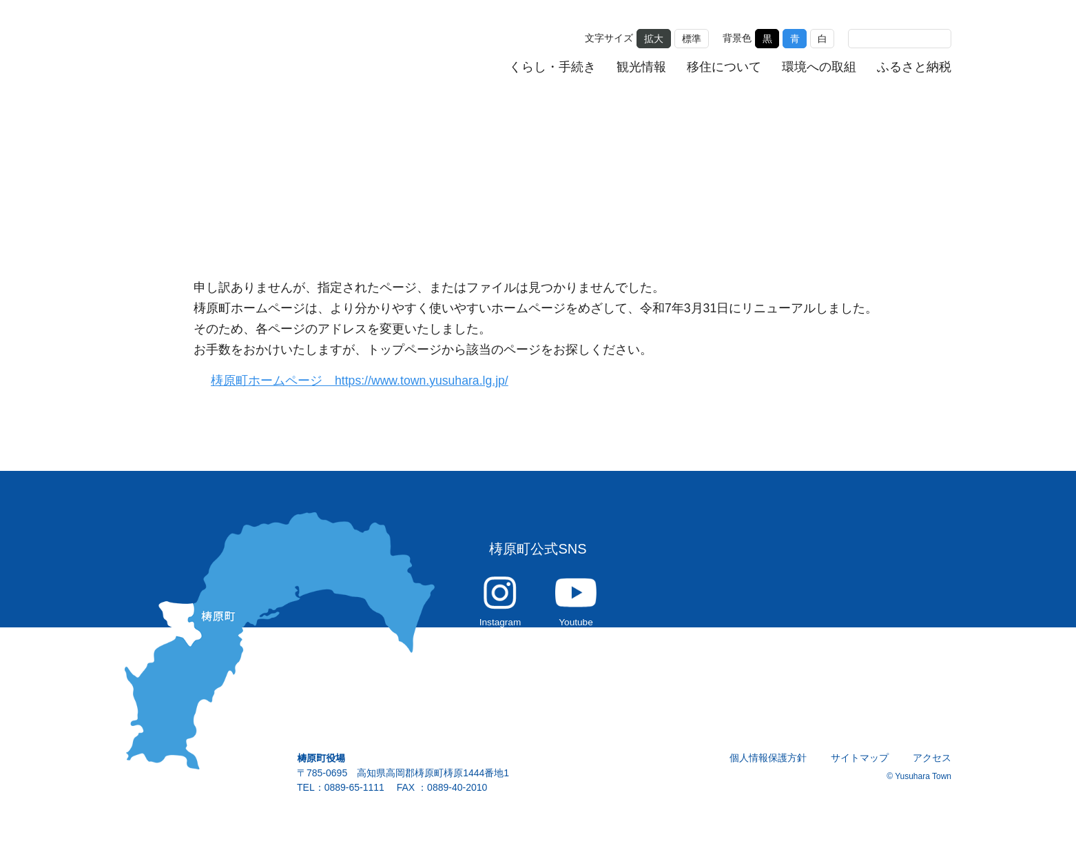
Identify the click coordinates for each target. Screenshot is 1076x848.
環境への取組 (819, 66)
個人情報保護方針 (768, 765)
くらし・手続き (553, 66)
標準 (691, 37)
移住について (724, 66)
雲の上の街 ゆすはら (219, 50)
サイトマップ (860, 765)
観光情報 (642, 66)
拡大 (653, 37)
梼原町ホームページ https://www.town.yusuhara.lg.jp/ (368, 381)
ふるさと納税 (914, 66)
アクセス (932, 765)
